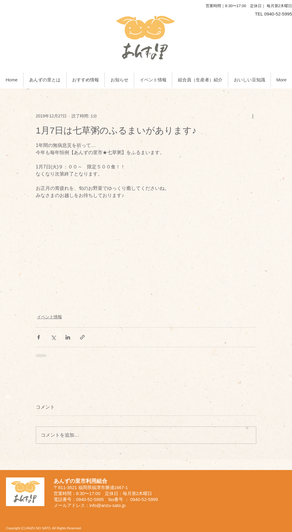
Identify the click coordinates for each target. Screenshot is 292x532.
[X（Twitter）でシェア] (53, 337)
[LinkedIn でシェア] (68, 337)
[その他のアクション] (252, 116)
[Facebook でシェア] (38, 337)
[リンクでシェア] (82, 337)
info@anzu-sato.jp (107, 505)
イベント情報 (49, 316)
